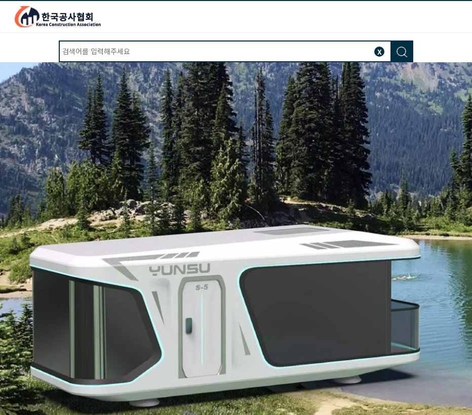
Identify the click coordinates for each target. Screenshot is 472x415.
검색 (401, 52)
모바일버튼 (457, 16)
